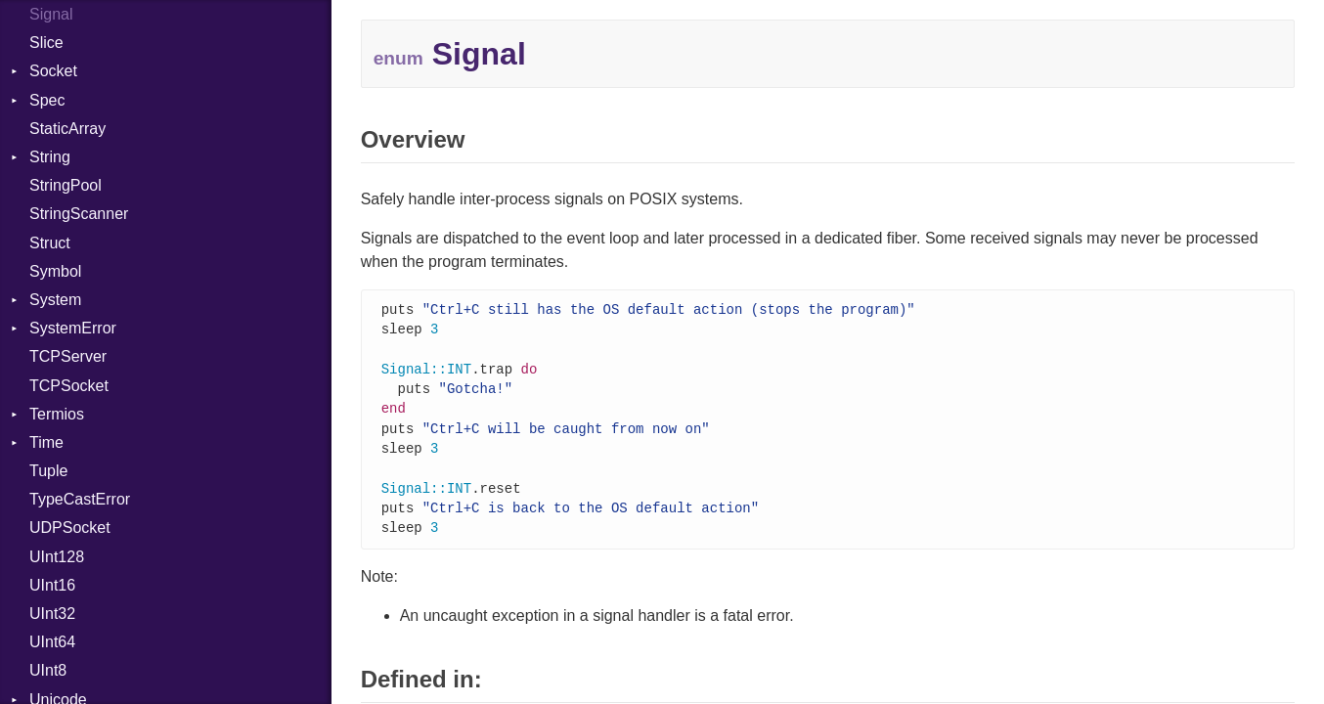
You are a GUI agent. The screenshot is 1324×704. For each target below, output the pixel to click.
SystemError (72, 328)
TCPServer (68, 356)
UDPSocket (69, 527)
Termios (56, 414)
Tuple (48, 470)
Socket (53, 71)
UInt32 (52, 613)
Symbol (55, 271)
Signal (50, 14)
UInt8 (47, 670)
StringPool (65, 185)
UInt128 (56, 557)
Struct (49, 243)
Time (46, 442)
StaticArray (67, 128)
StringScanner (78, 213)
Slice (46, 42)
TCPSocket (69, 385)
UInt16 (52, 585)
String (49, 157)
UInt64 (52, 642)
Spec (47, 100)
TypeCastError (79, 499)
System (55, 299)
